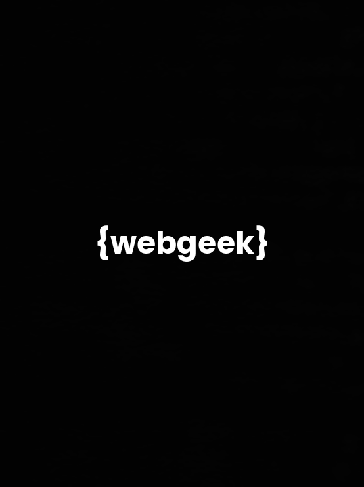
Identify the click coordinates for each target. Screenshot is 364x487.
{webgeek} (182, 243)
